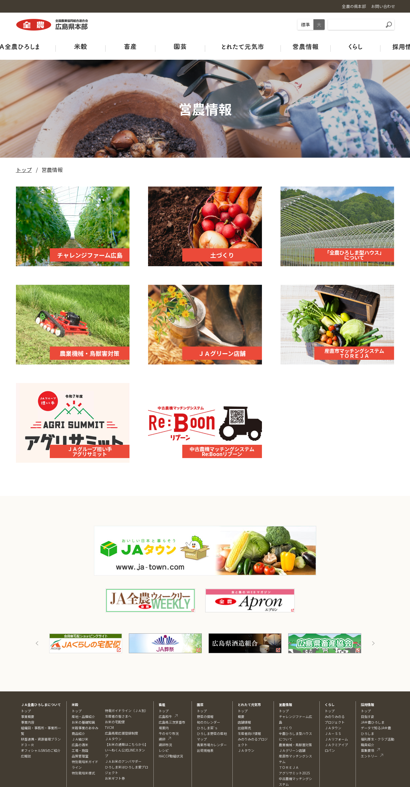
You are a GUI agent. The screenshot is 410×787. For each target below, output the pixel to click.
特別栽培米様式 (83, 772)
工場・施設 (80, 750)
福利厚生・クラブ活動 (377, 739)
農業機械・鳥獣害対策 (295, 744)
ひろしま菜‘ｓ (207, 727)
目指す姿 (367, 716)
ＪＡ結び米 (80, 739)
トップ (24, 170)
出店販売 (244, 727)
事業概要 (27, 716)
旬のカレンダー (208, 722)
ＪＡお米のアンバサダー (123, 761)
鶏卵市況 (165, 744)
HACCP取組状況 (171, 755)
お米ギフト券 (115, 778)
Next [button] (373, 643)
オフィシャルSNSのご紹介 (40, 750)
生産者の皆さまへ (118, 716)
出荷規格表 (205, 750)
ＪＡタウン (246, 750)
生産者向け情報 (249, 733)
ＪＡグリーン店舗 (292, 750)
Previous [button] (37, 643)
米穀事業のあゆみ (85, 727)
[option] (85, 643)
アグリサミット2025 (294, 772)
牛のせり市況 (169, 733)
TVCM (109, 727)
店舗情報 (244, 722)
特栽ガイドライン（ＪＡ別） (126, 710)
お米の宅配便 (115, 721)
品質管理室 (80, 755)
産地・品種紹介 (83, 716)
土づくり (285, 727)
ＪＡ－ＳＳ (333, 733)
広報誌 (26, 755)
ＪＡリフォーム (336, 739)
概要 (241, 716)
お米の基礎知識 (83, 722)
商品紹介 (78, 733)
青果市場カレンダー (212, 744)
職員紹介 (367, 744)
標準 (305, 24)
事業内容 (27, 722)
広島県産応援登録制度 (121, 733)
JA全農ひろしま (372, 722)
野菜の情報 (205, 716)
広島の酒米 (80, 744)
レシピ (164, 750)
